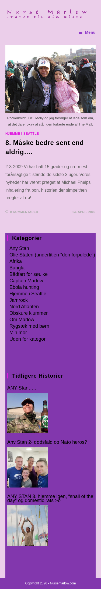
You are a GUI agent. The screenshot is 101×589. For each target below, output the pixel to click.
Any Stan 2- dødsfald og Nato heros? (47, 442)
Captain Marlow (26, 280)
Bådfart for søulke (28, 274)
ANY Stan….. (21, 388)
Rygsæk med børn (29, 326)
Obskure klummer (28, 313)
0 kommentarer (24, 212)
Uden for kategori (28, 339)
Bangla (17, 267)
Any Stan (19, 248)
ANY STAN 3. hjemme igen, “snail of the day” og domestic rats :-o (50, 499)
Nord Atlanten (24, 306)
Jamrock (18, 300)
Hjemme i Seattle (22, 134)
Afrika (15, 261)
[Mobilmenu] (87, 32)
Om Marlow (21, 319)
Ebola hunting (24, 287)
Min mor (18, 332)
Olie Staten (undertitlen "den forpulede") (52, 255)
